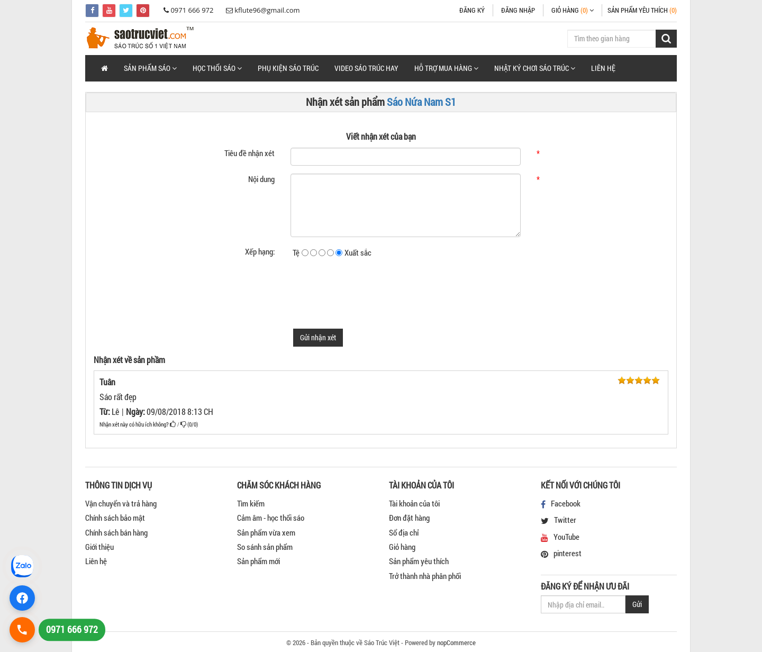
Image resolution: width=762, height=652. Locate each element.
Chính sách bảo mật (115, 517)
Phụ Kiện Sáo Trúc (288, 68)
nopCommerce (456, 642)
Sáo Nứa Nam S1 (421, 101)
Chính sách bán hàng (116, 532)
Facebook (565, 503)
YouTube (566, 536)
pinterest (568, 553)
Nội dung (261, 179)
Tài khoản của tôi (414, 503)
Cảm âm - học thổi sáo (270, 517)
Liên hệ (603, 68)
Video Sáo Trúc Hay (366, 68)
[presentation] (371, 289)
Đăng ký (472, 10)
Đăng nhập (518, 10)
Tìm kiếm (251, 503)
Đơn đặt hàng (409, 517)
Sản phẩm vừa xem (266, 532)
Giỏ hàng (402, 546)
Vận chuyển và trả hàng (121, 503)
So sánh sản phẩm (265, 546)
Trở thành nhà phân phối (425, 575)
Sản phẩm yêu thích (419, 561)
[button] (150, 68)
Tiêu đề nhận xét (249, 153)
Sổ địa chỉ (404, 532)
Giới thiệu (99, 546)
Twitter (565, 519)
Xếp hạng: (260, 251)
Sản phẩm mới (258, 561)
